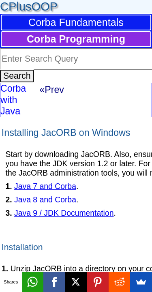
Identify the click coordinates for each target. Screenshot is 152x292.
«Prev (51, 89)
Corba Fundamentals (76, 22)
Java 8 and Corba (45, 199)
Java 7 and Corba (45, 186)
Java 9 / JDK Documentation (63, 212)
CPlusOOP (29, 6)
